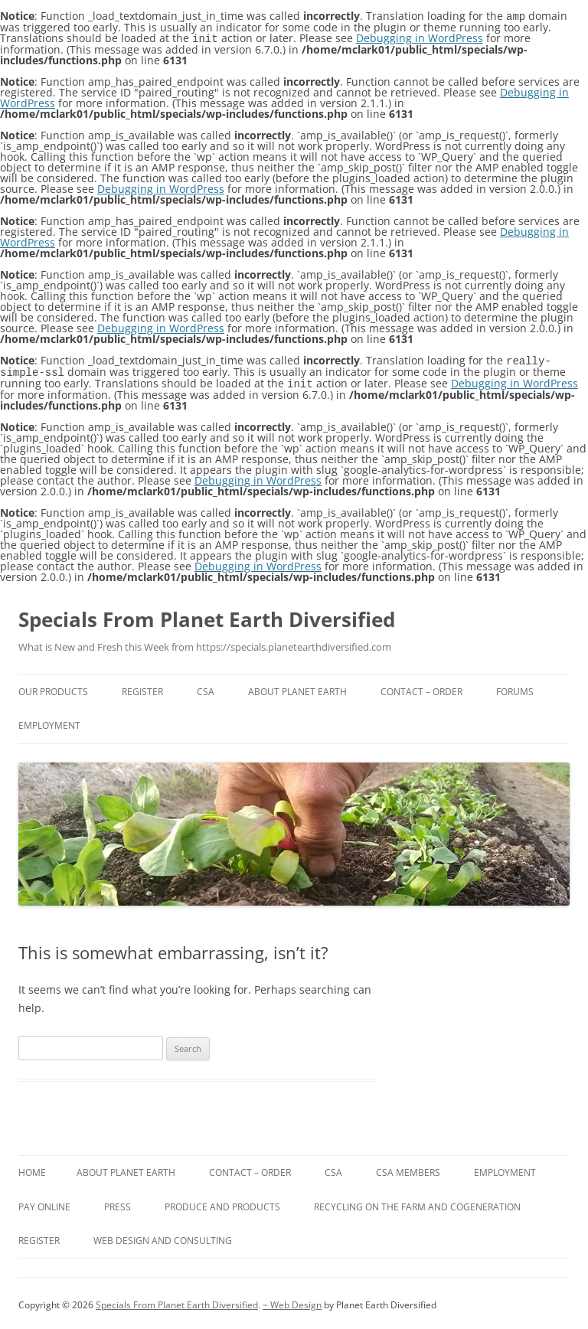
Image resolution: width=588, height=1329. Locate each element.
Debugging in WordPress (419, 37)
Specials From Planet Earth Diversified (206, 615)
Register (142, 687)
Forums (515, 687)
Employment (49, 721)
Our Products (53, 687)
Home (32, 1168)
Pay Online (44, 1203)
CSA (205, 687)
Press (117, 1203)
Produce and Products (222, 1203)
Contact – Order (421, 687)
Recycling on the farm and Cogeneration (417, 1203)
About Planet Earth (297, 687)
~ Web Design (292, 1301)
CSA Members (408, 1168)
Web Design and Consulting (162, 1236)
